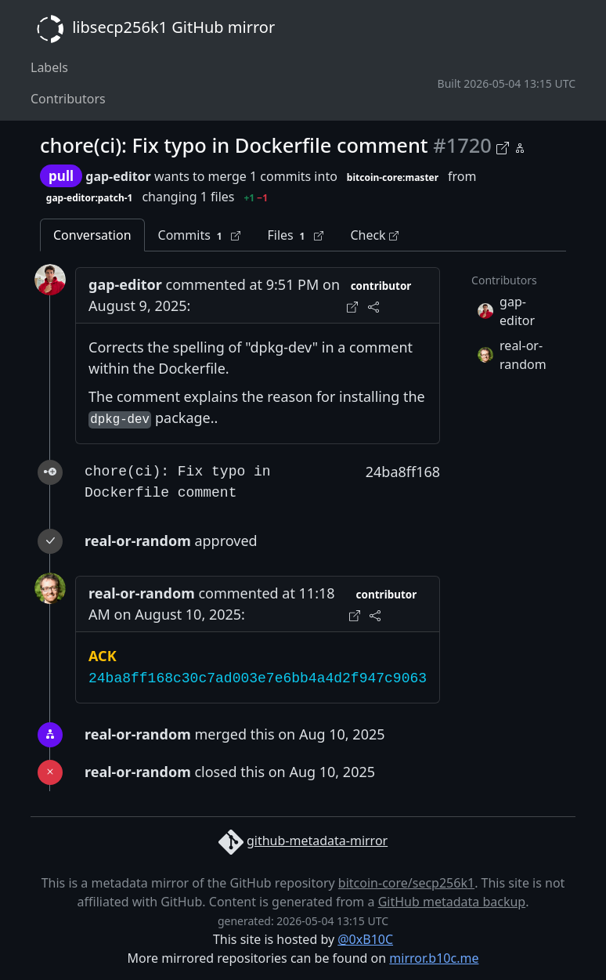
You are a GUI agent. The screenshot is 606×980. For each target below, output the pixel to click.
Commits (199, 235)
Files (295, 235)
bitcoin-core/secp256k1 (406, 882)
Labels (49, 67)
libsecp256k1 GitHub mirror (153, 29)
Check (374, 235)
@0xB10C (365, 939)
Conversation (92, 235)
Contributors (68, 98)
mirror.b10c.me (433, 958)
